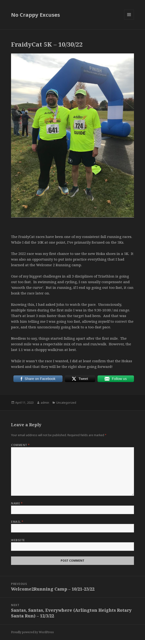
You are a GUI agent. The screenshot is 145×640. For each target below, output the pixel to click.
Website (18, 540)
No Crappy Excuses (35, 14)
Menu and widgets (129, 19)
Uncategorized (66, 403)
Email (17, 522)
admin (45, 403)
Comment (20, 445)
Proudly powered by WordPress (32, 632)
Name (17, 503)
